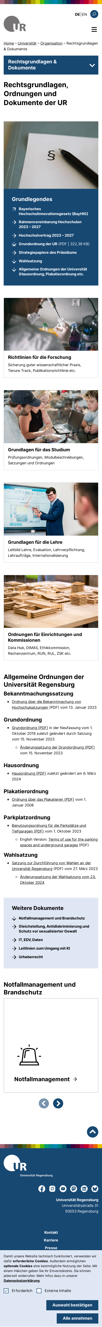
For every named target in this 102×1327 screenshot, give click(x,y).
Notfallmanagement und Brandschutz (52, 918)
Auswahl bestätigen (72, 1305)
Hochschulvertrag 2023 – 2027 (46, 235)
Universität (27, 43)
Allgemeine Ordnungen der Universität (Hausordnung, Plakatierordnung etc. (53, 271)
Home (9, 43)
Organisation (51, 43)
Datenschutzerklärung (22, 1281)
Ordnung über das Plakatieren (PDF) (43, 799)
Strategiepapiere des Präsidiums (48, 252)
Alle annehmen (77, 1318)
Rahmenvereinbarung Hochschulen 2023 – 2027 (50, 224)
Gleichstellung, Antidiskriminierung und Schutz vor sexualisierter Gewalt (54, 928)
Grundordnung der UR (54, 244)
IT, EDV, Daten (31, 940)
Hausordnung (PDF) (29, 773)
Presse (51, 1248)
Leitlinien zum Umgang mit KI (44, 948)
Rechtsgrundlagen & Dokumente (32, 65)
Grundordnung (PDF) (30, 728)
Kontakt (51, 1232)
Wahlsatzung (30, 261)
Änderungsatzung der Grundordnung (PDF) (57, 747)
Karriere (51, 1240)
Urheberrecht (31, 957)
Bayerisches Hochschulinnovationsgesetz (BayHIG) (54, 211)
